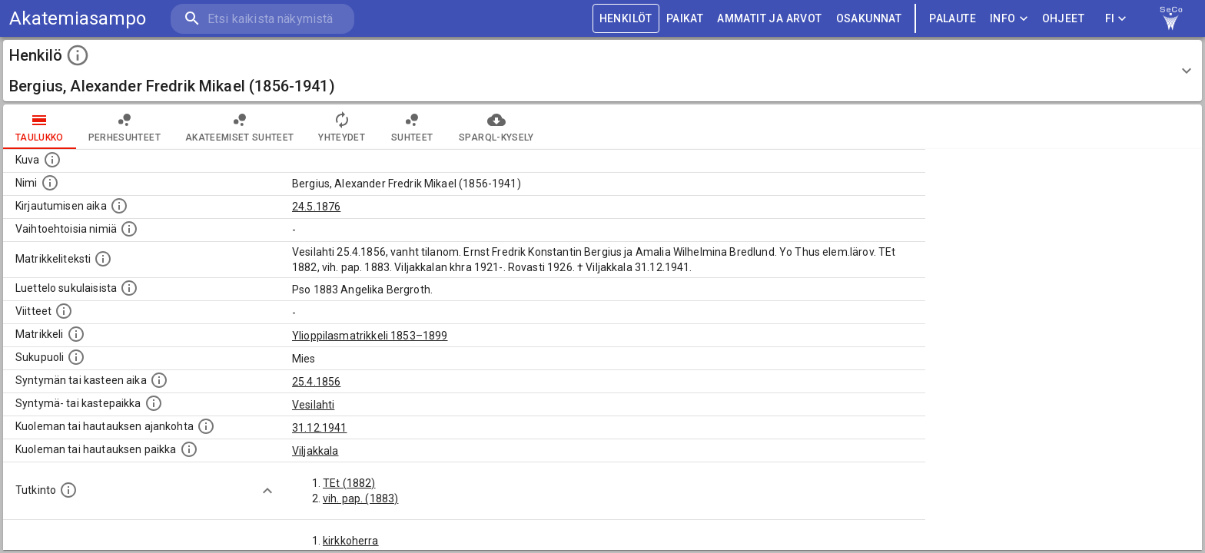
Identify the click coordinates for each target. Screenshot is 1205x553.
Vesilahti (313, 405)
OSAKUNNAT (869, 19)
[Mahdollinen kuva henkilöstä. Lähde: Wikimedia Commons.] (52, 159)
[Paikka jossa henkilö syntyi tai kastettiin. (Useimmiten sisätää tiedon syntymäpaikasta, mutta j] (153, 403)
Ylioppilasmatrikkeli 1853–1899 (370, 335)
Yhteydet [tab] (341, 126)
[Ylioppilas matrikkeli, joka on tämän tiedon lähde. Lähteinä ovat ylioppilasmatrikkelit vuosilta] (76, 334)
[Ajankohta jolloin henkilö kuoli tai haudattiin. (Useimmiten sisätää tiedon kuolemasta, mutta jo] (206, 426)
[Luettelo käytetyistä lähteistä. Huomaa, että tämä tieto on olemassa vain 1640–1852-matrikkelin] (63, 311)
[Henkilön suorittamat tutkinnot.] (68, 490)
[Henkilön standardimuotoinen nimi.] (50, 183)
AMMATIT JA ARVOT (769, 19)
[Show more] (267, 490)
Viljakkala (315, 451)
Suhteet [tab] (411, 126)
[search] (261, 19)
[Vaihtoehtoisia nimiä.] (129, 229)
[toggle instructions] (77, 55)
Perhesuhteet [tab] (124, 126)
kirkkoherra (351, 541)
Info (1009, 19)
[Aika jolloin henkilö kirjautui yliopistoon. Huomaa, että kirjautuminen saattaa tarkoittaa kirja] (119, 206)
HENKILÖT (626, 19)
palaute (952, 19)
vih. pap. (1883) (360, 498)
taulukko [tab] (39, 126)
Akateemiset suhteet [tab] (240, 126)
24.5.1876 (316, 206)
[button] (602, 70)
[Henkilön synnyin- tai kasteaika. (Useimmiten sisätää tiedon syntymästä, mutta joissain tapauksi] (159, 380)
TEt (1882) (349, 483)
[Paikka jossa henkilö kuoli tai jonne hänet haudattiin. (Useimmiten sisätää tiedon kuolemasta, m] (189, 449)
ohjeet (1063, 19)
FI (1116, 19)
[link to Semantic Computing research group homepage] (1171, 18)
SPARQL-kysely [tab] (496, 126)
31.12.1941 (319, 428)
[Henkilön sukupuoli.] (76, 357)
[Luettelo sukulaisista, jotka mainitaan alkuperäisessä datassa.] (129, 288)
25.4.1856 (316, 382)
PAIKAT (684, 19)
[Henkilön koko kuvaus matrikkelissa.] (103, 259)
